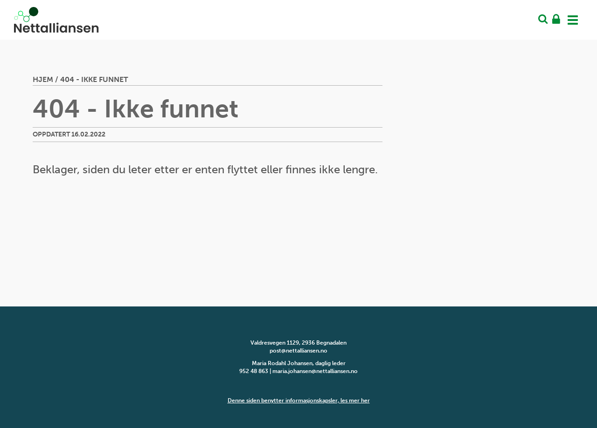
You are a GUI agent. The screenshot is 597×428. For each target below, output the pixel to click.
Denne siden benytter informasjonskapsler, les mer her (299, 400)
